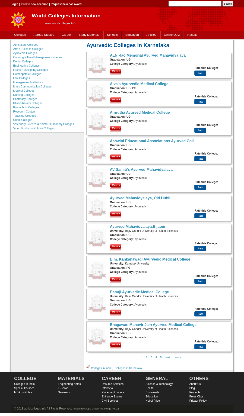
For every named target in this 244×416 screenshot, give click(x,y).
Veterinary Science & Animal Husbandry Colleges (43, 124)
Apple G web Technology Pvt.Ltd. (102, 408)
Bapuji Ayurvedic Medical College (139, 292)
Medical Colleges (23, 90)
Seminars (64, 392)
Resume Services (113, 384)
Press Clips (196, 396)
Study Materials (88, 35)
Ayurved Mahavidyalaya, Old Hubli (140, 198)
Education (131, 35)
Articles (151, 34)
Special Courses (24, 388)
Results (192, 34)
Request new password (66, 4)
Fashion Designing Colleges (30, 69)
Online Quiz (172, 34)
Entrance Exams (112, 396)
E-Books (63, 388)
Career (65, 35)
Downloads (152, 392)
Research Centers (24, 111)
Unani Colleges (22, 120)
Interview (107, 388)
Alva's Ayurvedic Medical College (139, 84)
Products (194, 392)
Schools (111, 35)
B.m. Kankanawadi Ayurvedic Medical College (150, 259)
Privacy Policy (198, 400)
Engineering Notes (69, 384)
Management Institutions (28, 82)
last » (178, 357)
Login (14, 4)
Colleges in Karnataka (128, 368)
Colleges (19, 35)
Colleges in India (101, 368)
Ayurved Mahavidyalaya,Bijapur (137, 227)
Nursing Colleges (23, 95)
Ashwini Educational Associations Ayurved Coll (152, 141)
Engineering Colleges (26, 65)
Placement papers (113, 392)
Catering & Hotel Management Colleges (37, 57)
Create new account (34, 4)
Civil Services (110, 400)
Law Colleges (21, 78)
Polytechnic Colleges (26, 107)
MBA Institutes (23, 392)
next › (168, 357)
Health (150, 388)
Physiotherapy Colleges (27, 103)
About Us (195, 384)
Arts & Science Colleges (28, 49)
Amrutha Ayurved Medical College (140, 112)
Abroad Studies (43, 35)
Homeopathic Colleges (27, 74)
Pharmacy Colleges (25, 99)
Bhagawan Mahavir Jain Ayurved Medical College (153, 325)
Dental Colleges (23, 61)
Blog (192, 388)
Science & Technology (159, 384)
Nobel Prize (153, 400)
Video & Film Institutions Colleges (34, 128)
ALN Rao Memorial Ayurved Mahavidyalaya (148, 55)
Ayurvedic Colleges (25, 53)
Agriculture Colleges (25, 44)
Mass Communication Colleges (32, 86)
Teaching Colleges (24, 115)
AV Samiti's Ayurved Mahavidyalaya (141, 169)
